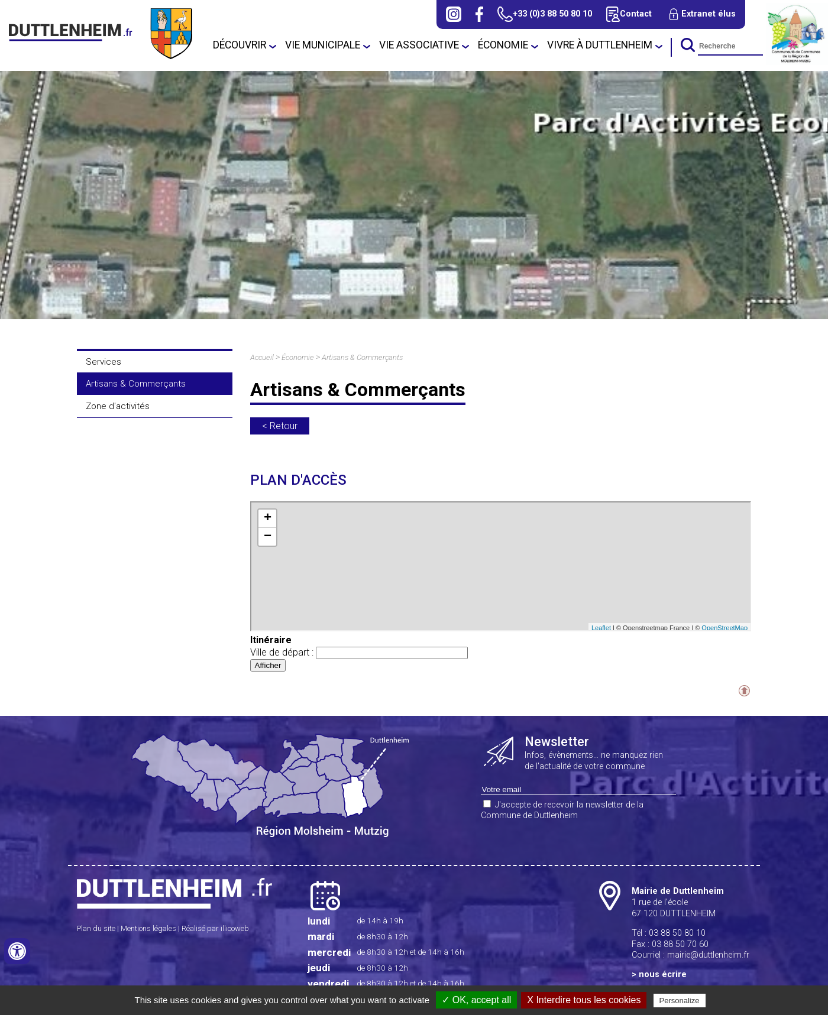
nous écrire (663, 974)
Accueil (262, 357)
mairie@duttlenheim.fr (708, 955)
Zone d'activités (118, 406)
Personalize (679, 1000)
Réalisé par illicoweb (215, 928)
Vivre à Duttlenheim (599, 45)
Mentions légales (148, 928)
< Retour (279, 426)
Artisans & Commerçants (136, 383)
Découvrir (239, 45)
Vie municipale (322, 45)
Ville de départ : (359, 652)
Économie (503, 45)
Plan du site (96, 928)
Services (103, 361)
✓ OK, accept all (476, 1000)
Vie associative (419, 45)
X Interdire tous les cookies (584, 1000)
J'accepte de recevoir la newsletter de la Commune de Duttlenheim (562, 810)
